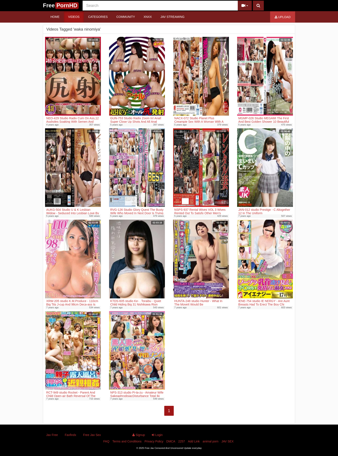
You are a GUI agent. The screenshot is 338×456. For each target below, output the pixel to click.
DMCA (170, 441)
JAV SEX (227, 441)
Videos (74, 17)
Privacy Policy (154, 441)
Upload (283, 17)
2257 (181, 441)
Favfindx (70, 435)
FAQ (106, 441)
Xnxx (148, 17)
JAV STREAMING (172, 17)
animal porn (210, 441)
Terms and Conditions (126, 441)
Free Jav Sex (92, 435)
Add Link (194, 441)
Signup (138, 435)
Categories (98, 17)
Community (125, 17)
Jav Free (52, 435)
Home (54, 17)
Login (157, 435)
